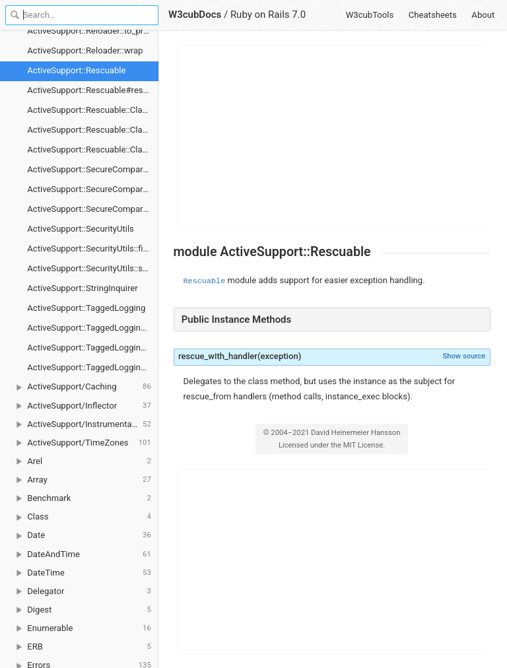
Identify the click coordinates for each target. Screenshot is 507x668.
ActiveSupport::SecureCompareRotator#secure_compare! (92, 189)
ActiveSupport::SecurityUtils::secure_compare (92, 268)
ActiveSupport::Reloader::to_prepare (92, 31)
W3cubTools (370, 15)
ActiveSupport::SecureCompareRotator (92, 169)
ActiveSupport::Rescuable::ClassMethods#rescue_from (92, 130)
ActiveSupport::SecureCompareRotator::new (92, 209)
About (482, 15)
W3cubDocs (194, 14)
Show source (463, 356)
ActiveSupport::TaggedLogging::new (92, 367)
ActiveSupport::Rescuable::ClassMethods (92, 110)
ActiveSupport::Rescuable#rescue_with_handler (92, 90)
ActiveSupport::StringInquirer (82, 288)
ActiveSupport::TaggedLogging (86, 308)
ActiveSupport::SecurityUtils (80, 229)
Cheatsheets (433, 15)
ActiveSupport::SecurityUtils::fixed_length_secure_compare (92, 248)
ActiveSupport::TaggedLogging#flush (92, 328)
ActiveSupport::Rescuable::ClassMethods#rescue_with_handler (92, 149)
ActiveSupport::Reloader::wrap (85, 50)
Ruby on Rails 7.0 (268, 14)
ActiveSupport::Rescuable (76, 70)
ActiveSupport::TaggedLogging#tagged (92, 347)
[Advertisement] (333, 137)
